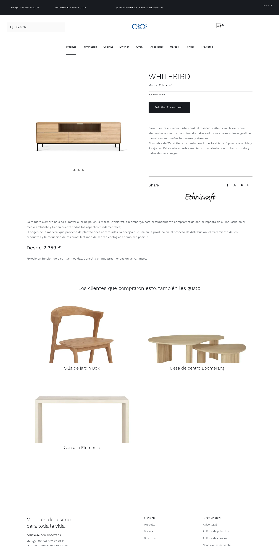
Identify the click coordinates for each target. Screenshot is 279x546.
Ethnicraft (166, 85)
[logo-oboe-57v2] (139, 23)
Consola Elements (82, 447)
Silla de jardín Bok (82, 368)
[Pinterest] (241, 185)
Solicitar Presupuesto (169, 107)
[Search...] (36, 27)
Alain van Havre (157, 94)
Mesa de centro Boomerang (197, 368)
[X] (234, 185)
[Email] (248, 185)
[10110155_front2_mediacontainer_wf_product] (82, 298)
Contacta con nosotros (150, 7)
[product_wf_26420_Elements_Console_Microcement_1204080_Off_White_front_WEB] (82, 378)
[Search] (11, 27)
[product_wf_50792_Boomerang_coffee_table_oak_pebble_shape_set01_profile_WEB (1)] (197, 298)
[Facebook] (227, 185)
